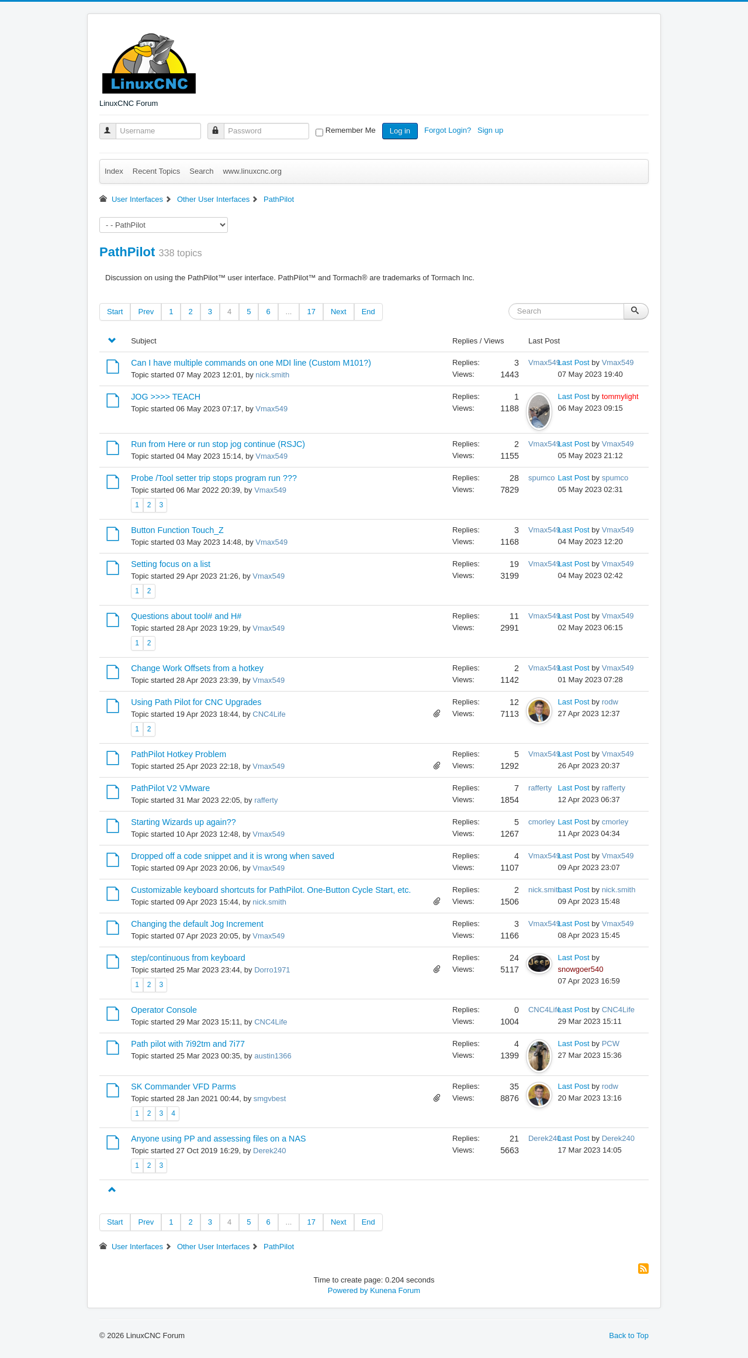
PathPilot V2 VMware (170, 788)
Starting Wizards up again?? (183, 822)
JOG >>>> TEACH (165, 396)
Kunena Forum (395, 1290)
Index (114, 171)
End (368, 311)
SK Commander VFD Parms (183, 1086)
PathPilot (127, 252)
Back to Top (629, 1335)
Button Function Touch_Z (177, 530)
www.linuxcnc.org (252, 171)
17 (311, 311)
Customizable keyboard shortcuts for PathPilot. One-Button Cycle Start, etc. (271, 890)
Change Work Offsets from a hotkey (197, 668)
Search (201, 171)
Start (115, 311)
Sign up (491, 130)
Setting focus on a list (170, 564)
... (289, 311)
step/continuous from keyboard (188, 957)
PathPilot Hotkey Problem (178, 754)
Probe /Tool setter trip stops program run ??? (214, 478)
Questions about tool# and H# (186, 616)
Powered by (348, 1290)
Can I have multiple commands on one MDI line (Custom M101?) (251, 362)
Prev (146, 311)
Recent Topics (156, 171)
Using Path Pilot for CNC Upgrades (196, 702)
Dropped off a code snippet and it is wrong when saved (232, 856)
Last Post (574, 362)
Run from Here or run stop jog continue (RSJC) (218, 444)
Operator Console (164, 1010)
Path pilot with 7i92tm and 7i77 (188, 1043)
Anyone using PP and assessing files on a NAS (218, 1138)
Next (339, 311)
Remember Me (350, 130)
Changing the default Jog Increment (197, 924)
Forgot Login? (448, 130)
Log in (400, 130)
